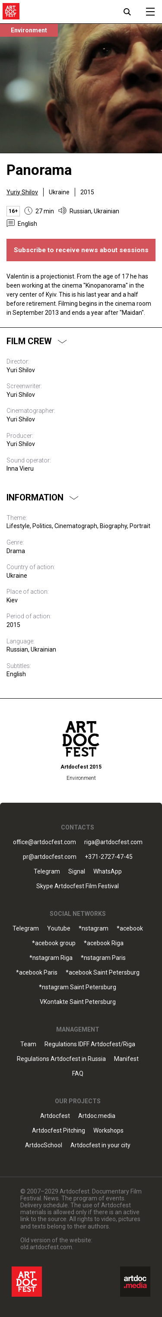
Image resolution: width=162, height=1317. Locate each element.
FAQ (77, 1073)
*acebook (130, 928)
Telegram (47, 871)
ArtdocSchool (43, 1145)
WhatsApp (107, 871)
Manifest (126, 1059)
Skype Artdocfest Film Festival (77, 886)
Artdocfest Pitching (58, 1130)
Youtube (58, 928)
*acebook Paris (36, 972)
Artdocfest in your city (100, 1145)
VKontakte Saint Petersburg (78, 1002)
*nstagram (93, 928)
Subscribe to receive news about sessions (81, 250)
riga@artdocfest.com (113, 842)
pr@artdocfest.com (49, 857)
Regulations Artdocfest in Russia (61, 1059)
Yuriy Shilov (22, 192)
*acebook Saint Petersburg (103, 972)
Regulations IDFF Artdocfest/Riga (89, 1044)
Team (28, 1044)
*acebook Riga (104, 943)
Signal (76, 871)
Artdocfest (55, 1116)
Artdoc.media (96, 1116)
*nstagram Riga (51, 958)
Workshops (108, 1130)
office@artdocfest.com (44, 842)
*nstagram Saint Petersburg (77, 987)
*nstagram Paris (103, 958)
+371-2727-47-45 (109, 857)
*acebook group (54, 943)
